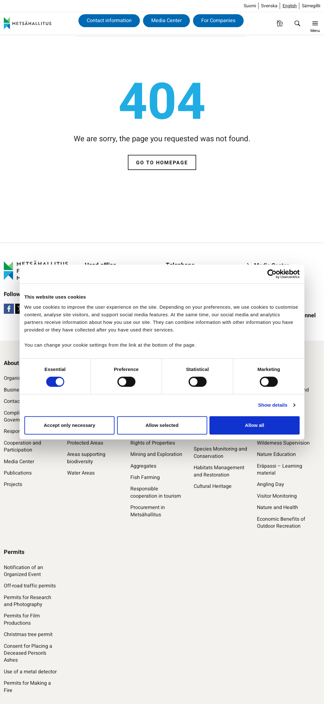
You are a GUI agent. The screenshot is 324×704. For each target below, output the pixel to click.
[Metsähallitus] (27, 23)
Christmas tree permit (28, 634)
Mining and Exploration (156, 454)
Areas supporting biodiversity (86, 458)
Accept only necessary (69, 425)
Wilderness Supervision (283, 443)
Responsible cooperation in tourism (155, 492)
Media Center (166, 20)
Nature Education (276, 454)
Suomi (250, 6)
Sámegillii (311, 6)
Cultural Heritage (213, 486)
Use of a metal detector (30, 671)
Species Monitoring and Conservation (220, 453)
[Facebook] (9, 309)
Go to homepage (162, 163)
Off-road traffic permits (30, 585)
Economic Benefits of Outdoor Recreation (281, 523)
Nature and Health (277, 507)
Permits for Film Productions (22, 619)
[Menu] (315, 23)
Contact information (109, 20)
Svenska (269, 6)
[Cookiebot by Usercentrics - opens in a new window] (272, 274)
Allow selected (162, 425)
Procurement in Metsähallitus (147, 511)
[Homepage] (280, 23)
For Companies (218, 20)
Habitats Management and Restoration (219, 471)
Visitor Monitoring (277, 496)
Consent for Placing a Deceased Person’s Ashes (28, 653)
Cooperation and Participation (22, 447)
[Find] (297, 23)
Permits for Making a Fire (27, 687)
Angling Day (270, 484)
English (290, 6)
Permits (14, 552)
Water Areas (81, 473)
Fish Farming (145, 477)
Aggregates (143, 466)
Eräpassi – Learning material (279, 470)
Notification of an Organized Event (23, 571)
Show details (273, 405)
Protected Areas (85, 443)
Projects (13, 484)
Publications (18, 473)
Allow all (254, 425)
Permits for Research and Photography (27, 601)
